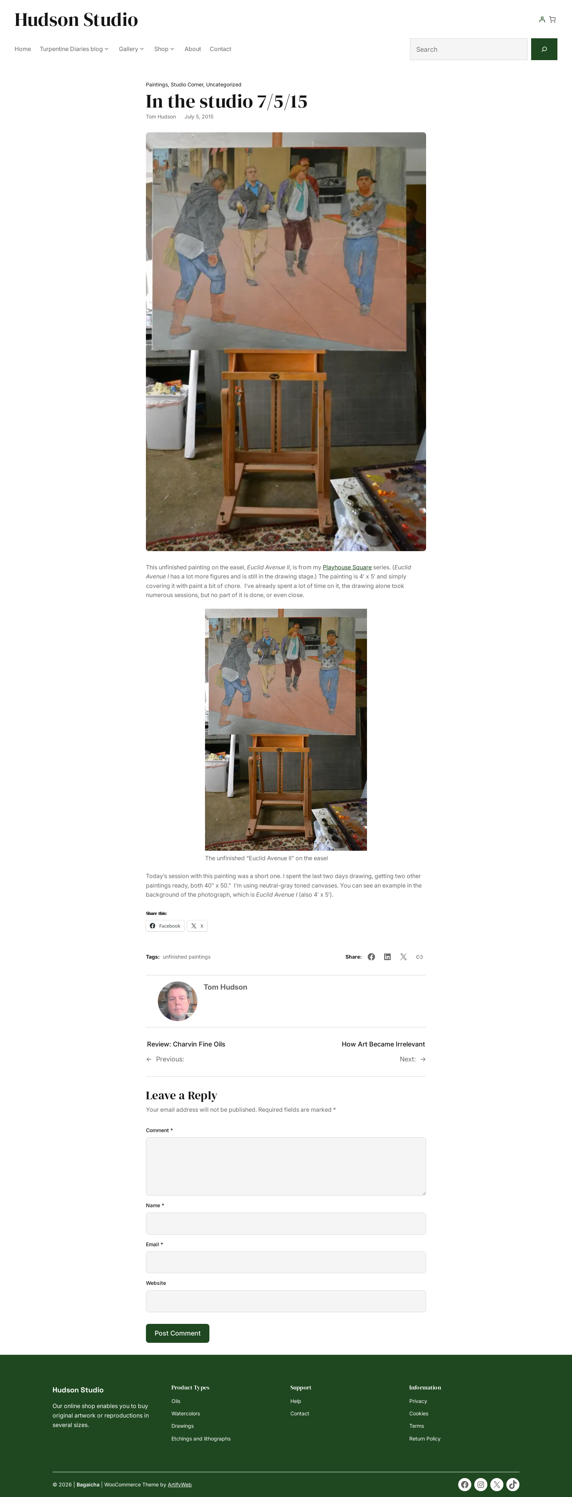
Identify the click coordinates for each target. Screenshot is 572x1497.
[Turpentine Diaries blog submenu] (106, 48)
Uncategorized (223, 84)
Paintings (157, 84)
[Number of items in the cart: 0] (552, 19)
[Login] (542, 19)
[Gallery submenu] (142, 48)
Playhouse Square (347, 567)
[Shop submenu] (172, 48)
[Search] (544, 49)
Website (156, 1283)
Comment (159, 1130)
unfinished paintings (186, 957)
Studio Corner (187, 84)
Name (155, 1205)
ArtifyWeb (180, 1484)
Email (154, 1244)
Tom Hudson (161, 116)
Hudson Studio (76, 19)
